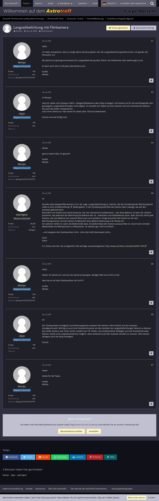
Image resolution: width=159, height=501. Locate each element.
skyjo (13, 475)
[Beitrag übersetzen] (151, 80)
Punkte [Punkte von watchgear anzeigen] (10, 224)
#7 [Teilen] (152, 365)
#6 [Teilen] (152, 314)
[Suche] (152, 3)
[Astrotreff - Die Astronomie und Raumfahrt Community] (79, 11)
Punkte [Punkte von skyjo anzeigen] (10, 123)
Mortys (19, 31)
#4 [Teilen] (152, 193)
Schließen (151, 497)
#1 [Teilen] (152, 41)
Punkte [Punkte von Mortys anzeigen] (10, 71)
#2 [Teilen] (152, 92)
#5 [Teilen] (152, 264)
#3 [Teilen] (152, 142)
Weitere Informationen (136, 497)
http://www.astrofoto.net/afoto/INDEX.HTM (124, 246)
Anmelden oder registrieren (133, 3)
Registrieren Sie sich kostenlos (84, 424)
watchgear (22, 475)
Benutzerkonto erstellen (71, 431)
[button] (110, 3)
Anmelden (93, 431)
